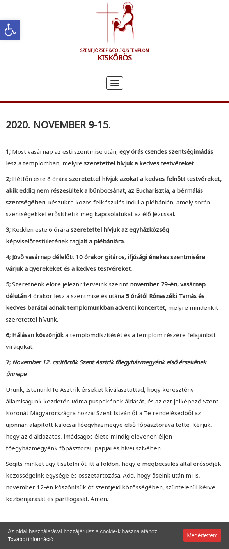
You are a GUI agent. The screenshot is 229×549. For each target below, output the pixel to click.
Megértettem (202, 535)
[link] (10, 30)
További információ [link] (30, 539)
